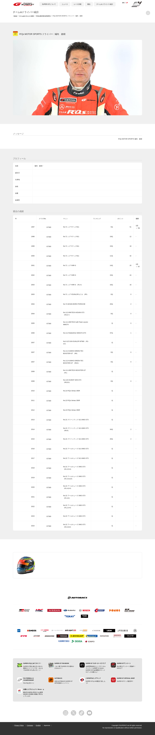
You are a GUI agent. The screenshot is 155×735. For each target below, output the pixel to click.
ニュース (65, 4)
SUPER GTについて (49, 4)
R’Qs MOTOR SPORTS (43, 16)
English (38, 725)
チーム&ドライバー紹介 (26, 16)
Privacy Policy (19, 725)
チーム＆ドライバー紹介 (104, 4)
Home (15, 16)
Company (30, 725)
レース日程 (77, 4)
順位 (88, 4)
